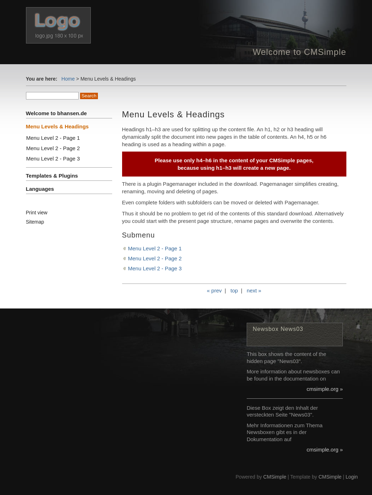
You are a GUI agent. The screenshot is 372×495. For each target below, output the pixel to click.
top (234, 290)
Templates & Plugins (52, 176)
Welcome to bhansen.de (56, 113)
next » (254, 290)
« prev (214, 290)
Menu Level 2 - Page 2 (155, 258)
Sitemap (35, 222)
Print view (37, 212)
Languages (40, 189)
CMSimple (275, 477)
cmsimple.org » (324, 389)
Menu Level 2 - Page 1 (155, 248)
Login (352, 477)
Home (68, 79)
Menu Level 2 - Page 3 (155, 268)
